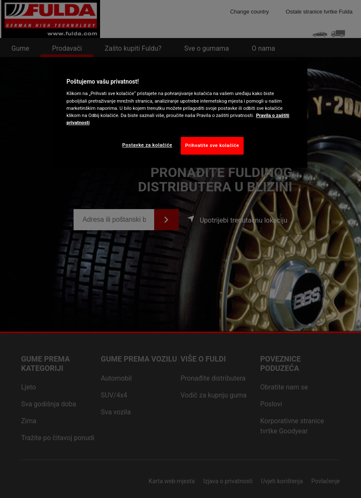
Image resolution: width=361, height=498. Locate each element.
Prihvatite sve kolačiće (212, 145)
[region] (180, 114)
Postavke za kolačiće (147, 145)
